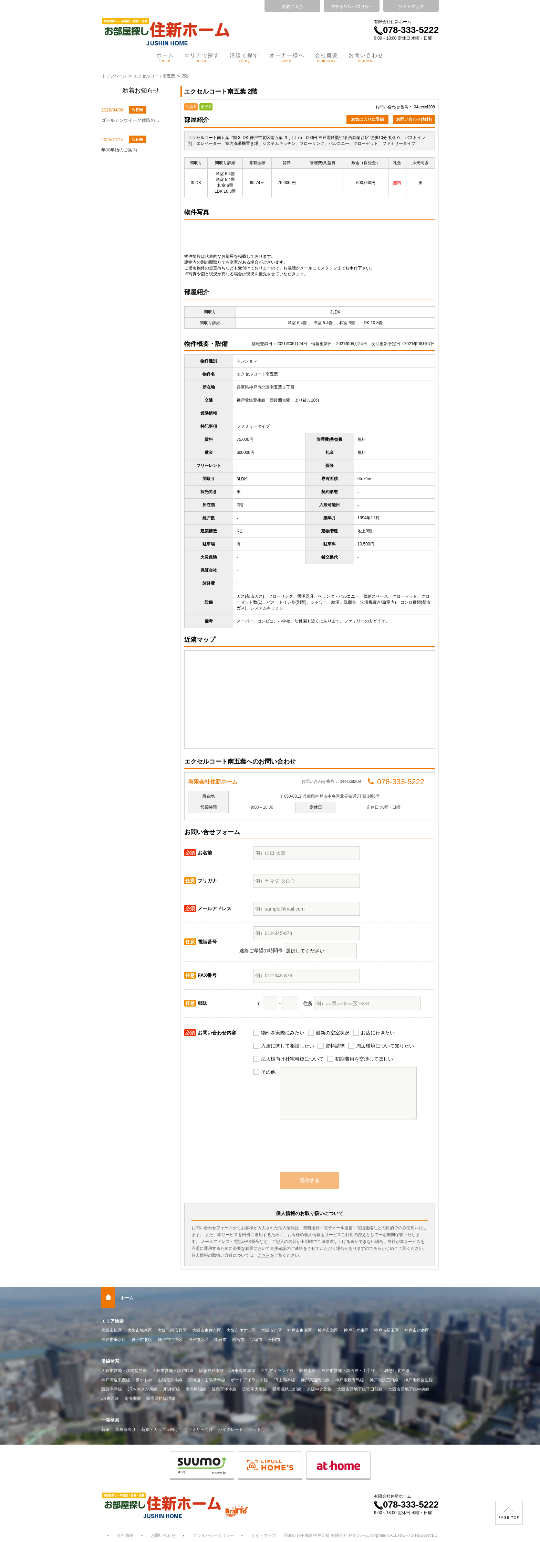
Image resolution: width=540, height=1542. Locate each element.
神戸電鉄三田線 (384, 1380)
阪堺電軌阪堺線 (160, 1398)
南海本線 (132, 1398)
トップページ (114, 76)
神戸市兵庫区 (356, 1330)
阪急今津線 (111, 1389)
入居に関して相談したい (287, 1046)
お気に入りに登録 (367, 119)
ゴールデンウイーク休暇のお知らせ (132, 120)
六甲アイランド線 (277, 1370)
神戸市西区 (198, 1339)
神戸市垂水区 (113, 1339)
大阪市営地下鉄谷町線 (173, 1370)
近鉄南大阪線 (254, 1389)
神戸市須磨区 (416, 1330)
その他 (268, 1072)
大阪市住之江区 (241, 1330)
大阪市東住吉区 (206, 1330)
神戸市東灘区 (299, 1330)
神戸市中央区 (170, 1339)
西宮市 (238, 1339)
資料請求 (335, 1046)
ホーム (165, 57)
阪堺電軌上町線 (286, 1389)
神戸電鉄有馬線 (349, 1380)
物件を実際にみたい (282, 1032)
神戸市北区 (142, 1339)
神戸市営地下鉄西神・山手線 (348, 1370)
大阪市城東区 (139, 1330)
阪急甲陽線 (196, 1389)
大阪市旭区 (111, 1330)
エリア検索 (112, 1320)
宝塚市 (256, 1339)
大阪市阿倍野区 (172, 1330)
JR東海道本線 (242, 1370)
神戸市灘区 (328, 1330)
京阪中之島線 (319, 1389)
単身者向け (125, 1429)
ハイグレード (230, 1429)
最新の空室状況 (333, 1032)
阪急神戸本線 (211, 1370)
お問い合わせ (366, 57)
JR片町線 (171, 1389)
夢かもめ (144, 1380)
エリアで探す (201, 57)
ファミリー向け (198, 1429)
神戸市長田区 (386, 1330)
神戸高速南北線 (315, 1380)
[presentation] (309, 1151)
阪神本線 (307, 1370)
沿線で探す (244, 57)
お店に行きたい (378, 1032)
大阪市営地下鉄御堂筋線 (124, 1370)
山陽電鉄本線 (170, 1380)
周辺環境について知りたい (385, 1046)
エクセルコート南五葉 (154, 76)
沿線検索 (110, 1361)
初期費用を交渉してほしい (364, 1059)
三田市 (274, 1339)
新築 (105, 1429)
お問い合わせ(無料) (414, 119)
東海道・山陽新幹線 (206, 1380)
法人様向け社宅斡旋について (292, 1059)
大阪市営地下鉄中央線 (408, 1389)
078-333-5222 (406, 30)
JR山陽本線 (284, 1380)
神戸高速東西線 (115, 1380)
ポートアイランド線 (249, 1380)
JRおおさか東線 (142, 1389)
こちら (264, 1255)
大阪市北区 (271, 1330)
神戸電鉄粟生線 (418, 1380)
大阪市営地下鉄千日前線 (360, 1389)
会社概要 (326, 57)
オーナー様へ (286, 57)
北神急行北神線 (395, 1370)
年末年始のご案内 (119, 149)
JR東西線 (110, 1398)
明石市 (220, 1339)
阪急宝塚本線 (224, 1389)
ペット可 (257, 1429)
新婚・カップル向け (159, 1429)
